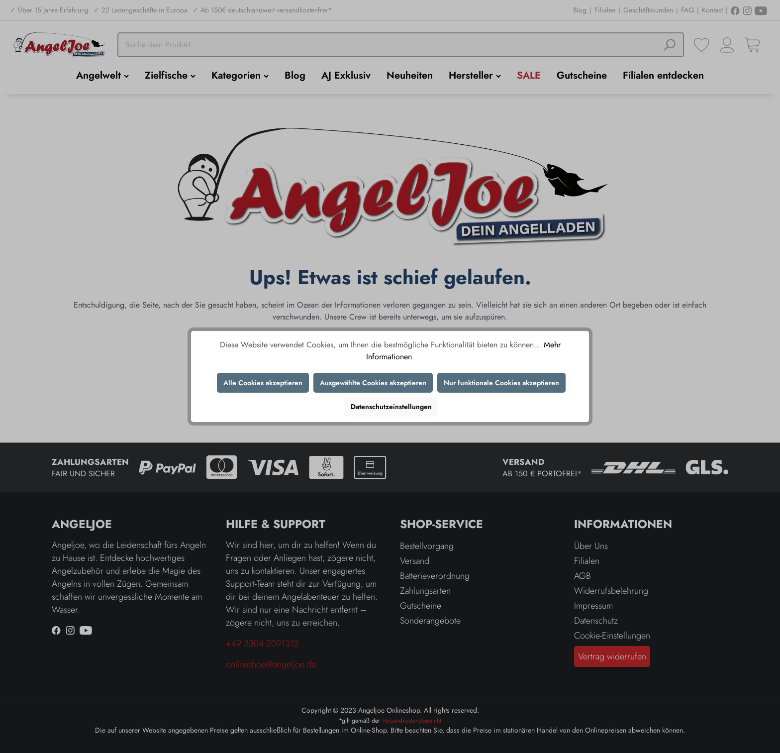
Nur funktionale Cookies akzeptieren (501, 383)
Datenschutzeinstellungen (391, 407)
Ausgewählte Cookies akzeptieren (373, 383)
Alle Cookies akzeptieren (262, 383)
